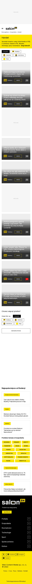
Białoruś (7, 423)
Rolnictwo (23, 449)
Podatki (8, 449)
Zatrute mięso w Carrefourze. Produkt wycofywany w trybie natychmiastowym (15, 296)
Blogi (7, 59)
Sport (4, 537)
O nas (10, 571)
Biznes (26, 446)
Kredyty (25, 442)
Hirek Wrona (19, 55)
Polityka (5, 519)
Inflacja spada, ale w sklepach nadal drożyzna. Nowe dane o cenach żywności (15, 150)
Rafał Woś (7, 55)
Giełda (17, 446)
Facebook (11, 554)
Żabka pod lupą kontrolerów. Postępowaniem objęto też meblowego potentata (14, 74)
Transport (7, 446)
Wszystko (5, 51)
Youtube (6, 558)
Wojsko (7, 409)
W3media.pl (22, 581)
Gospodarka (13, 32)
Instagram (20, 554)
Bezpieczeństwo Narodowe (11, 394)
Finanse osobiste (23, 457)
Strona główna (5, 32)
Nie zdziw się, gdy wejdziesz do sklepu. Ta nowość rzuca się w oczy (16, 173)
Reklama (19, 571)
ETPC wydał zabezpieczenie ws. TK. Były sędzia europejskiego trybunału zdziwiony (15, 474)
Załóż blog (7, 512)
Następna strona (16, 330)
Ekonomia (6, 442)
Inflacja (23, 453)
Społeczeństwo (8, 542)
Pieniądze (16, 442)
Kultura (4, 546)
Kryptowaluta (8, 457)
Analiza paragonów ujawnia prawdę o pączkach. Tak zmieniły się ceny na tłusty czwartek (14, 225)
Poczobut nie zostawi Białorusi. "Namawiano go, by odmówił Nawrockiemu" (13, 430)
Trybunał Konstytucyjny (10, 468)
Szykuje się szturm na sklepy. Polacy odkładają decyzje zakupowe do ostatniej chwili (14, 98)
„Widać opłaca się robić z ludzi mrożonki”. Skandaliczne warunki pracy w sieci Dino (16, 273)
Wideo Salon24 (8, 484)
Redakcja (15, 52)
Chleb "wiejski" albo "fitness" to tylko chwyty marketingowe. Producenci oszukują (15, 249)
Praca (14, 571)
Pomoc (5, 571)
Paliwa (8, 460)
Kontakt (25, 571)
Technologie (6, 532)
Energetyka (9, 453)
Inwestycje (22, 460)
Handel (18, 80)
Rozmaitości (6, 528)
